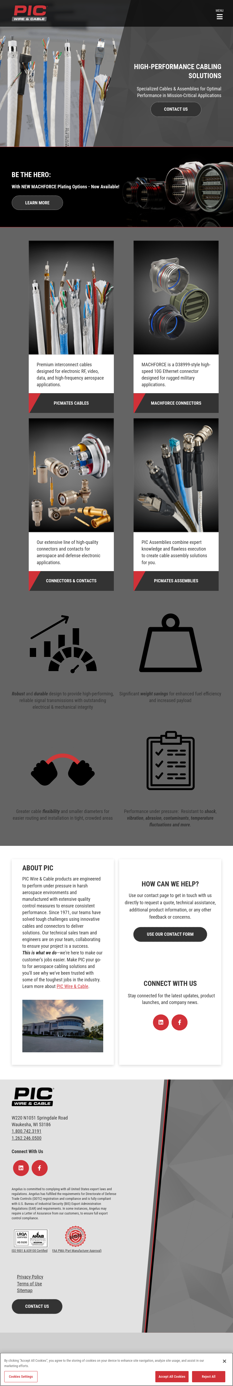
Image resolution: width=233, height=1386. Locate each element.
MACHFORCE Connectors (176, 403)
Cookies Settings (21, 1377)
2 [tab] (115, 219)
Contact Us (37, 1306)
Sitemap (24, 1290)
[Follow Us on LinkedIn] (161, 1022)
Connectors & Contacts (71, 580)
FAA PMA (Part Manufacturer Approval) (77, 1251)
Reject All (208, 1377)
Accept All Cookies (172, 1377)
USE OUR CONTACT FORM (170, 934)
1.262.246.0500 (26, 1138)
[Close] (224, 1361)
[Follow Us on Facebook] (180, 1022)
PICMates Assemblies (176, 580)
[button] (219, 13)
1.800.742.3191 (26, 1131)
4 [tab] (131, 219)
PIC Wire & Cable (72, 986)
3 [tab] (123, 219)
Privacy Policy (30, 1277)
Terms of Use (29, 1284)
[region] (116, 1369)
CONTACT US (176, 109)
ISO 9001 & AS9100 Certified (30, 1251)
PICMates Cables (71, 403)
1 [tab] (107, 219)
